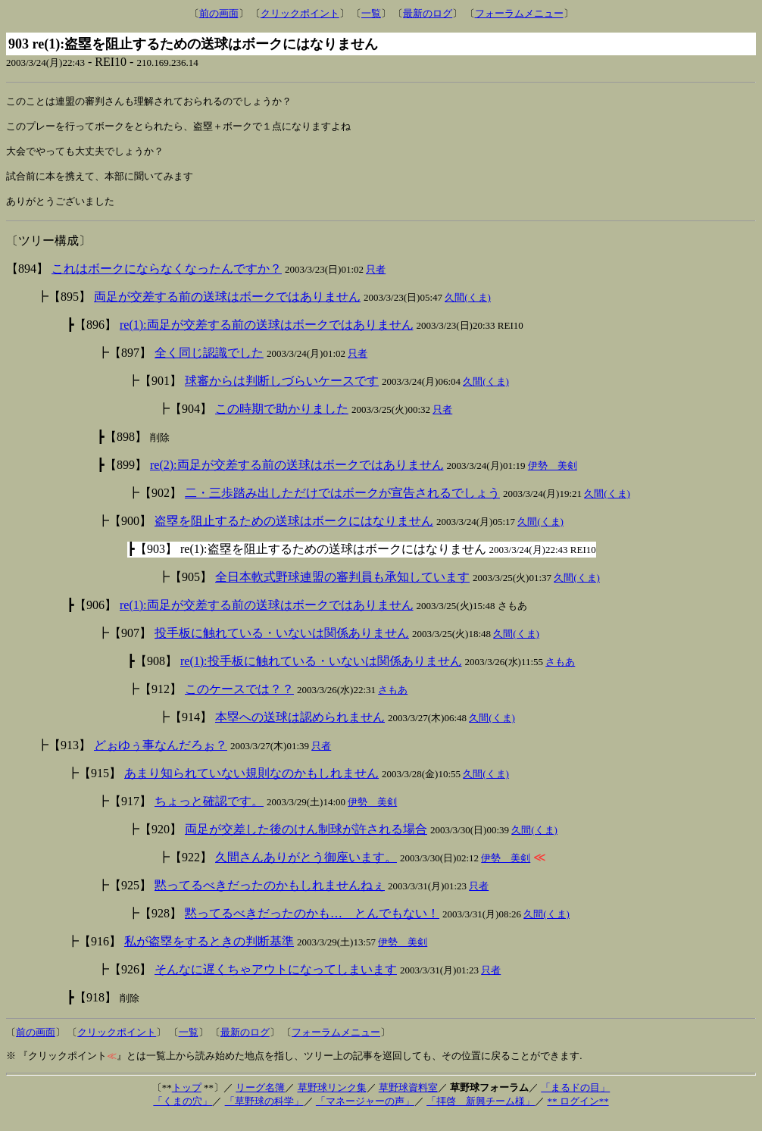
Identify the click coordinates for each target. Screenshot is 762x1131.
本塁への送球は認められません (300, 729)
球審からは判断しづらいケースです (282, 393)
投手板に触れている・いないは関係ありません (282, 645)
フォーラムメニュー (519, 13)
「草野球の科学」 (264, 1114)
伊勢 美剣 (552, 478)
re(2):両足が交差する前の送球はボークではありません (297, 477)
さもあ (560, 674)
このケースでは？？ (239, 701)
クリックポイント (300, 13)
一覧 (371, 13)
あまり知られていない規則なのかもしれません (251, 786)
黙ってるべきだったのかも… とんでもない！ (312, 926)
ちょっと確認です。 (209, 814)
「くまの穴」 (182, 1114)
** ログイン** (577, 1114)
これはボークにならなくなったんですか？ (167, 281)
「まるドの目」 (575, 1100)
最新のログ (427, 13)
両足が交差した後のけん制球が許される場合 (306, 842)
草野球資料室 (408, 1100)
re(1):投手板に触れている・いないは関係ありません (321, 673)
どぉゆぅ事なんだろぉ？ (160, 757)
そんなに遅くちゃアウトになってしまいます (276, 982)
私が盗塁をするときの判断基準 (209, 954)
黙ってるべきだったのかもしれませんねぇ (270, 898)
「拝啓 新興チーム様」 (480, 1114)
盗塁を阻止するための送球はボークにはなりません (294, 533)
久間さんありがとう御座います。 (306, 870)
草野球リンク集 (332, 1100)
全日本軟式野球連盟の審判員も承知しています (342, 589)
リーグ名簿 (260, 1100)
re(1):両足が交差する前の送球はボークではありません (267, 337)
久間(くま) (468, 310)
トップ (186, 1100)
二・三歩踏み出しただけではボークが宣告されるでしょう (342, 505)
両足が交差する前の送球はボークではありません (227, 309)
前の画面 (219, 13)
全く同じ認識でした (209, 365)
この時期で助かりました (281, 421)
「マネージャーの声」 (365, 1114)
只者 (376, 282)
